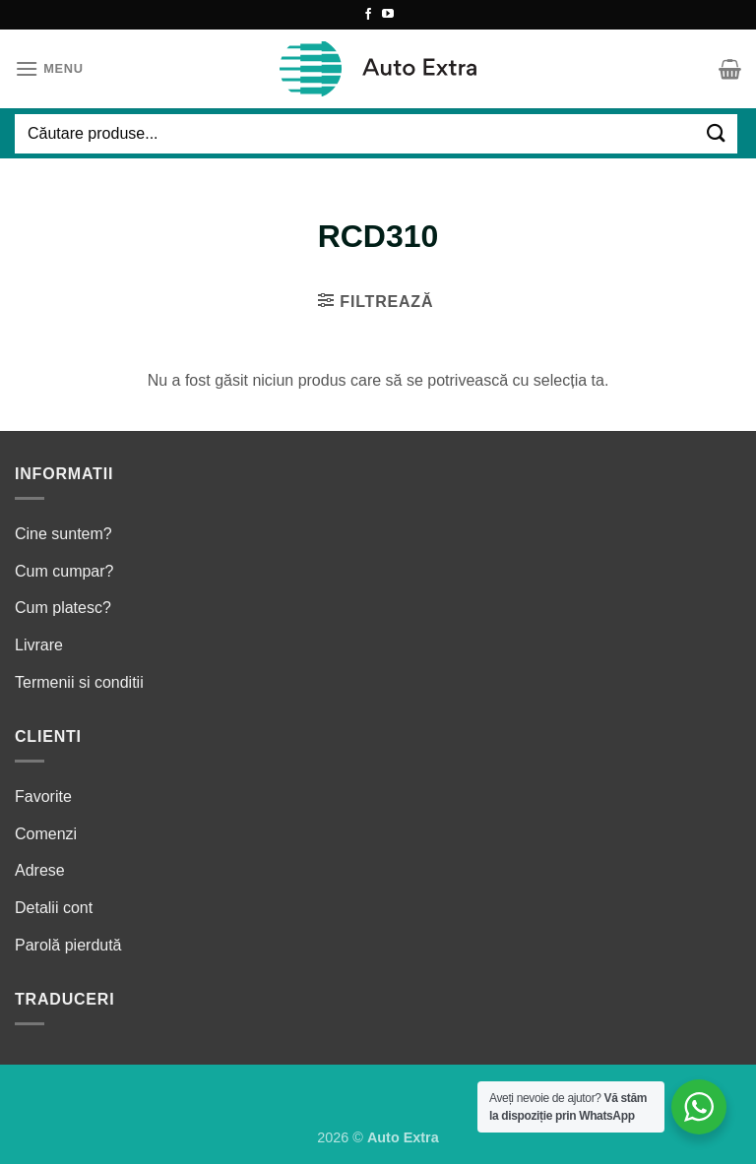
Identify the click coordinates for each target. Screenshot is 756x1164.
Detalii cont (54, 907)
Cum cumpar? (64, 571)
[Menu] (49, 68)
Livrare (39, 645)
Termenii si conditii (79, 682)
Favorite (43, 796)
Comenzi (46, 834)
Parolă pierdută (68, 945)
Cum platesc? (63, 607)
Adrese (40, 870)
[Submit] (716, 133)
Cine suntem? (63, 533)
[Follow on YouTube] (388, 15)
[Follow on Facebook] (368, 15)
